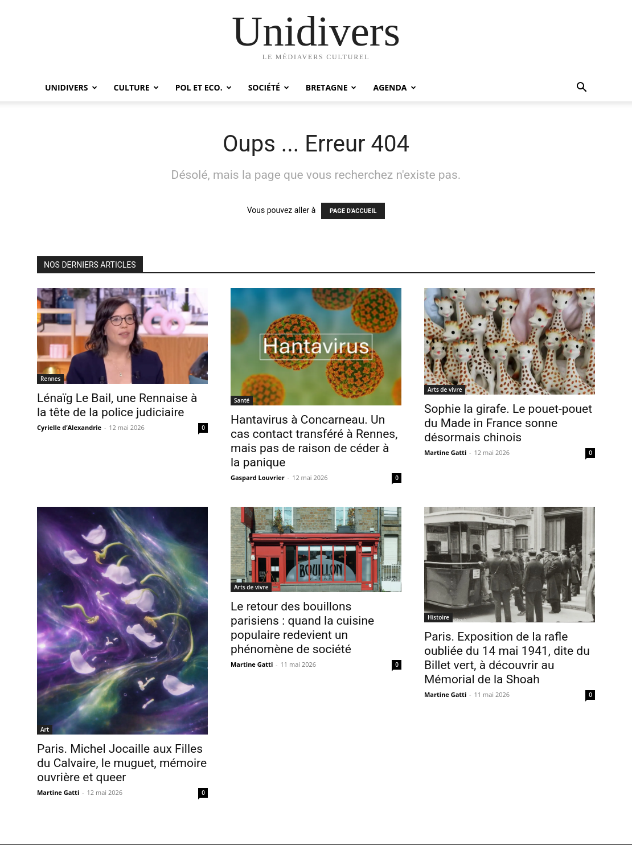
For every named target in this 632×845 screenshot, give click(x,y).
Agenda (394, 87)
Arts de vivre (445, 389)
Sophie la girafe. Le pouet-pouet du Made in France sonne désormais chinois (508, 423)
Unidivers (71, 87)
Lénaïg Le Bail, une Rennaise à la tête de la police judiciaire (117, 405)
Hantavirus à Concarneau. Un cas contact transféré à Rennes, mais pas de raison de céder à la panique (314, 441)
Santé (241, 400)
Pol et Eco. (203, 87)
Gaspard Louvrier (258, 477)
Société (268, 87)
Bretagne (331, 87)
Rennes (50, 379)
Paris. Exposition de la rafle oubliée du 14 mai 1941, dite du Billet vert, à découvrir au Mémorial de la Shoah (507, 658)
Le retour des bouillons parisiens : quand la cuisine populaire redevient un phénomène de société (302, 628)
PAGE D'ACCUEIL (353, 211)
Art (44, 729)
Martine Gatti (445, 452)
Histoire (438, 617)
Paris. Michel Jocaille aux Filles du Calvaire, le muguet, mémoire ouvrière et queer (122, 763)
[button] (581, 88)
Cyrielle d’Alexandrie (69, 427)
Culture (136, 87)
